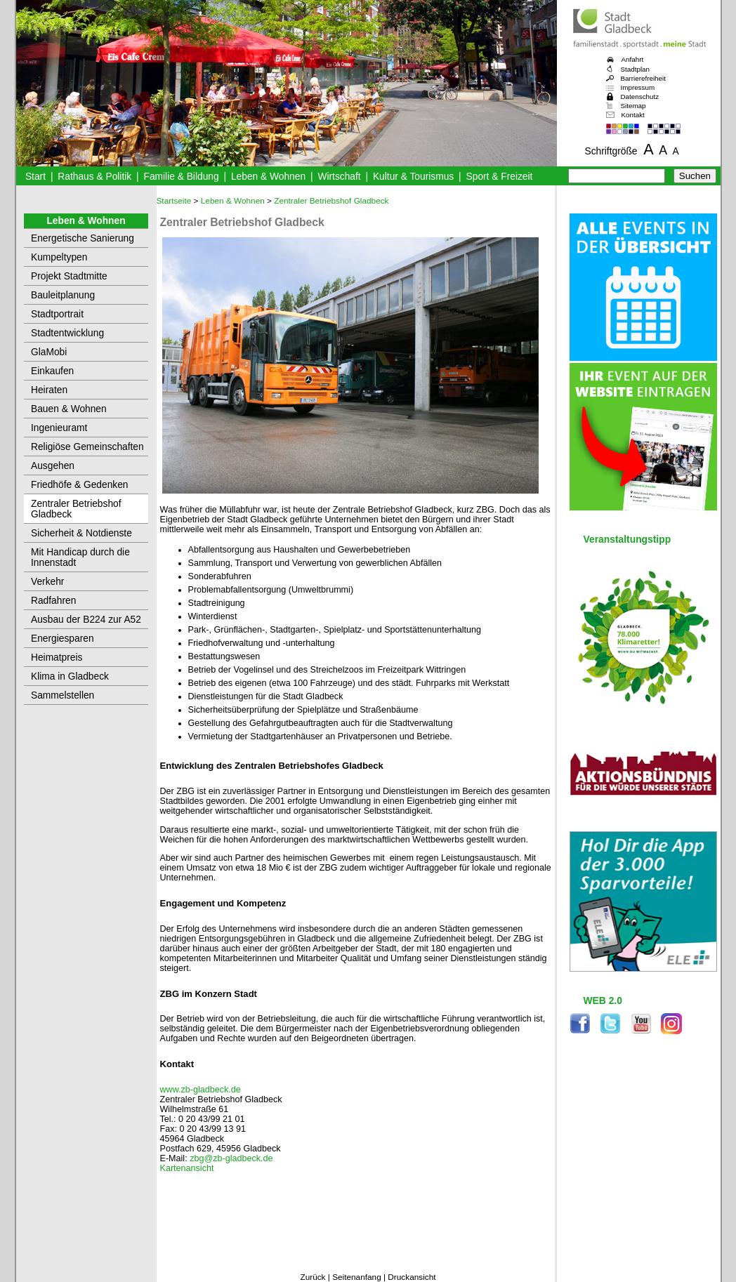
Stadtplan (635, 69)
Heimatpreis (56, 657)
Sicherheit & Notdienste (81, 533)
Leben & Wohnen (268, 176)
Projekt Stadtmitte (69, 276)
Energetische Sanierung (82, 238)
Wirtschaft (338, 176)
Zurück (312, 1277)
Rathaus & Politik (94, 176)
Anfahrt (633, 59)
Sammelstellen (62, 695)
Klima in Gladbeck (70, 676)
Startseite (174, 201)
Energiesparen (62, 638)
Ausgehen (52, 466)
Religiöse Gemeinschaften (87, 447)
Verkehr (47, 581)
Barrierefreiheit (643, 78)
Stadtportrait (57, 314)
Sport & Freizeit (499, 176)
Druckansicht (411, 1277)
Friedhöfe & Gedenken (80, 485)
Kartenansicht (187, 1168)
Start (35, 176)
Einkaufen (52, 371)
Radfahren (53, 600)
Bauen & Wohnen (69, 409)
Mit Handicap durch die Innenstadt (80, 557)
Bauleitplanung (63, 295)
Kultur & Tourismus (413, 176)
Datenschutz (640, 96)
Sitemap (633, 106)
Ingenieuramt (59, 428)
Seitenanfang (356, 1277)
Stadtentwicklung (67, 333)
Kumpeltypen (59, 257)
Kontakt (633, 115)
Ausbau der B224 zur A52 (86, 619)
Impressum (638, 87)
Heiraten (49, 390)
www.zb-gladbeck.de (200, 1090)
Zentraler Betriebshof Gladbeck (76, 509)
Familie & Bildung (181, 176)
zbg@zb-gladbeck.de (231, 1158)
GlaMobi (49, 352)
